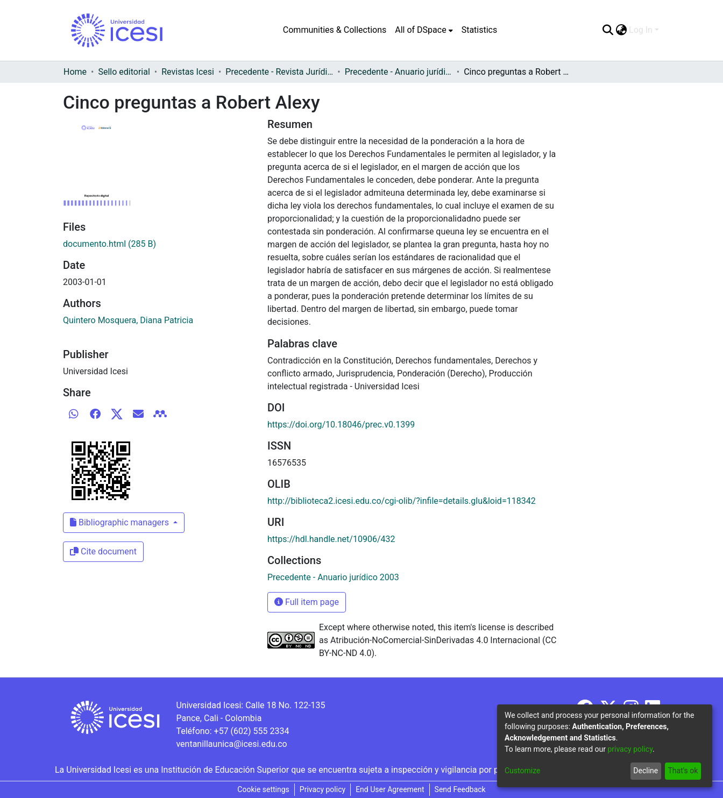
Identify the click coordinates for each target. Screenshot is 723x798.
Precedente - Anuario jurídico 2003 (398, 72)
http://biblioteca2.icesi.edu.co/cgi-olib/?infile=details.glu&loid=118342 (401, 501)
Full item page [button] (306, 602)
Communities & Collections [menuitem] (334, 30)
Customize (522, 770)
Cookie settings (263, 789)
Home (75, 72)
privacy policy (630, 749)
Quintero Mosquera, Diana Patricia (128, 320)
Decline (645, 770)
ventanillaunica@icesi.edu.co (231, 744)
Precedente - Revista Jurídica (279, 72)
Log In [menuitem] (641, 30)
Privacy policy (322, 789)
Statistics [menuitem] (480, 30)
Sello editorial (124, 72)
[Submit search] (607, 30)
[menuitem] (423, 30)
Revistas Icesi (187, 72)
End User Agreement (390, 789)
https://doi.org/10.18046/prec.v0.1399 (341, 424)
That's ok (683, 770)
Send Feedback (460, 789)
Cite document (103, 551)
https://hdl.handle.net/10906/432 (331, 539)
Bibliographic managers (120, 522)
